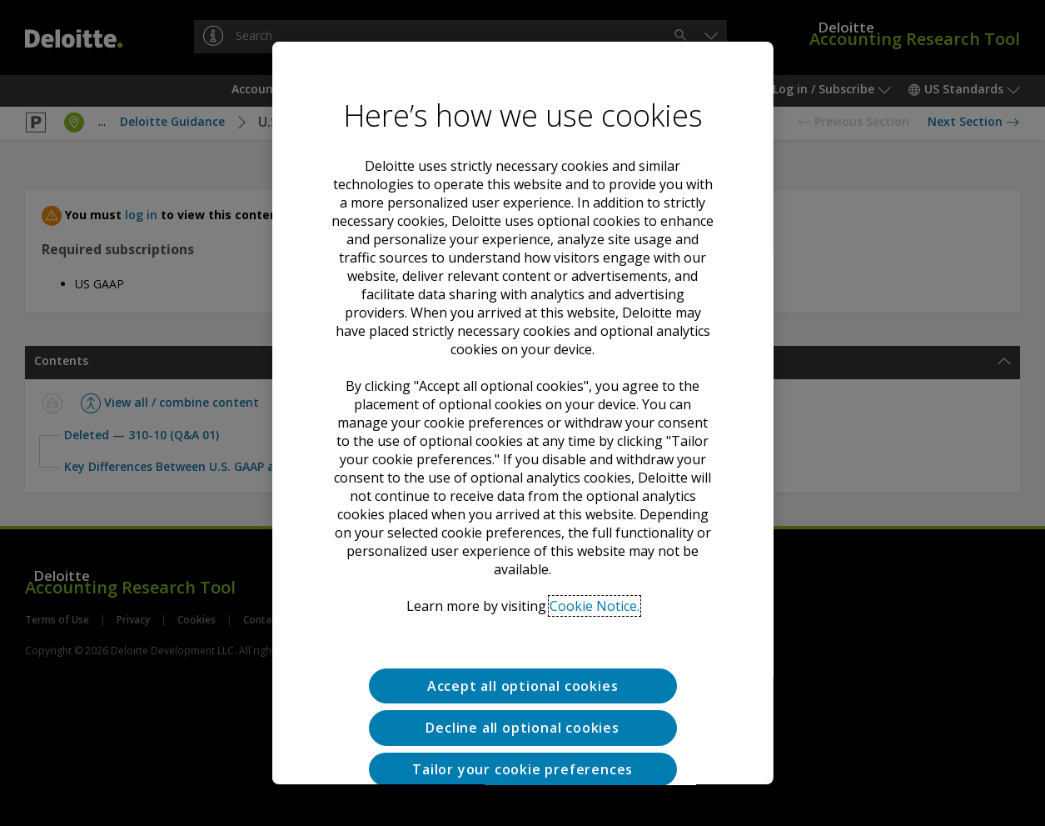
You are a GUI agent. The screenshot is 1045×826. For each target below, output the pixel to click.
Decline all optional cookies (522, 672)
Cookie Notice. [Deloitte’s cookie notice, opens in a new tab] (594, 551)
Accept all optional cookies (523, 631)
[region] (522, 413)
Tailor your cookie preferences (522, 714)
